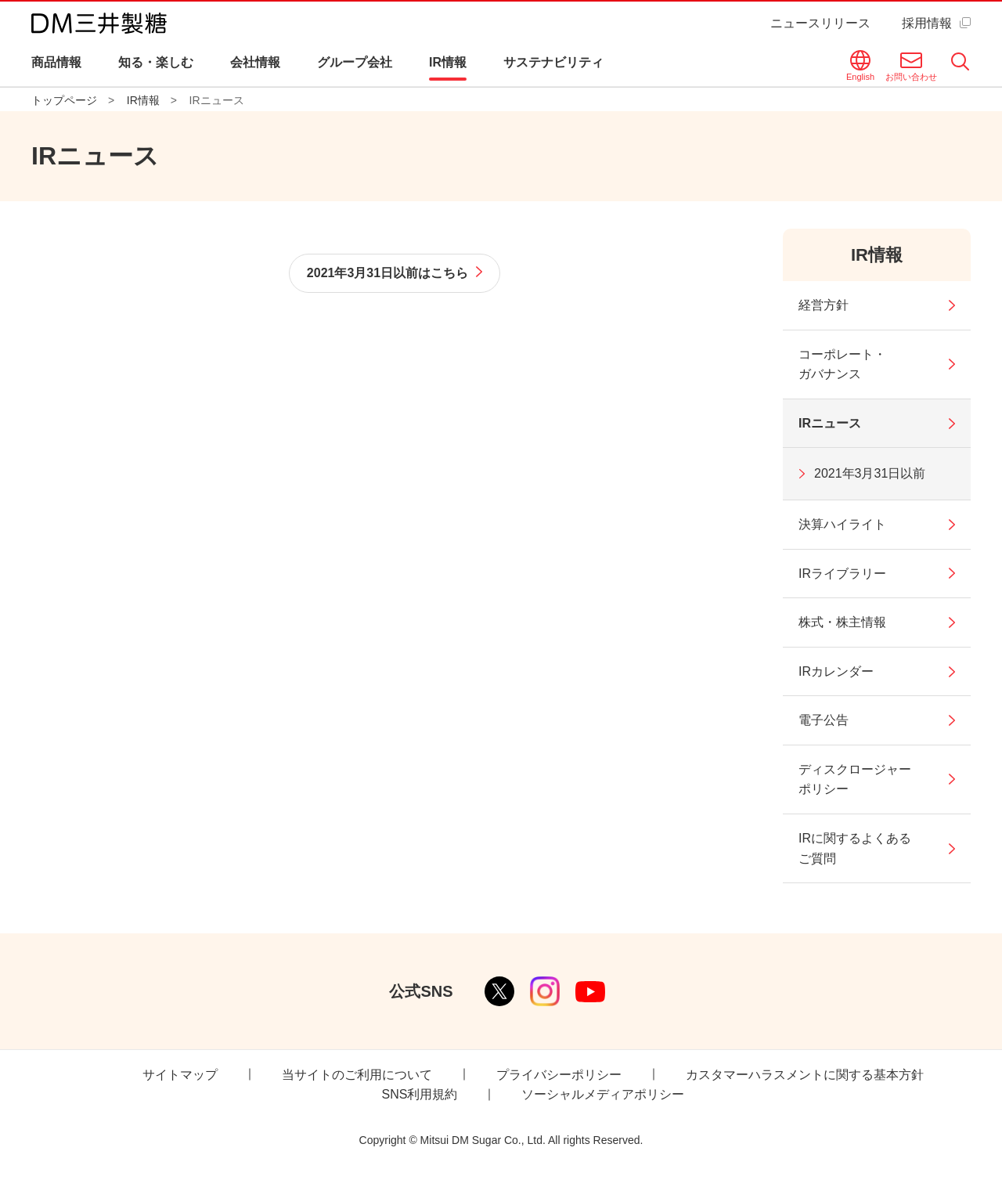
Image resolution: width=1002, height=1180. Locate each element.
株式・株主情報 (842, 622)
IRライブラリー (842, 573)
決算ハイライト (842, 524)
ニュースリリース (820, 23)
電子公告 (823, 720)
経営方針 (823, 305)
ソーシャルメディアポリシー (602, 1094)
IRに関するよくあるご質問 (854, 848)
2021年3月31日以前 (869, 473)
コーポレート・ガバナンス (842, 364)
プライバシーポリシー (559, 1074)
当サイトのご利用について (357, 1074)
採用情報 (927, 23)
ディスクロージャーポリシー (854, 779)
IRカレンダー (836, 671)
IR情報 (877, 255)
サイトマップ (180, 1074)
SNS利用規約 (420, 1094)
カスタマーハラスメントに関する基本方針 (805, 1074)
